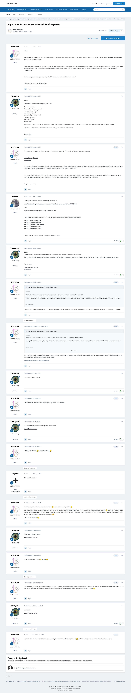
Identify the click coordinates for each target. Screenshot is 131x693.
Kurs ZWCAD (49, 9)
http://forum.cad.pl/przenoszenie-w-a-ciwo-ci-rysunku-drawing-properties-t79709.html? (50, 204)
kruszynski (15, 96)
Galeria (30, 14)
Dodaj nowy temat (92, 38)
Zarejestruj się (119, 3)
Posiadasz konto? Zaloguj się (102, 3)
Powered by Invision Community (65, 690)
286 (15, 212)
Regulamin (39, 14)
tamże (58, 235)
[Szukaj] (102, 9)
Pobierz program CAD (36, 9)
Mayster (15, 474)
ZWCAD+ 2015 (27, 31)
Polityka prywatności (61, 686)
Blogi (14, 14)
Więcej (84, 9)
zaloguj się (65, 660)
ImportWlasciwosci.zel (30, 429)
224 (15, 62)
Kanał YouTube (74, 9)
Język (51, 686)
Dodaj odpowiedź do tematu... (26, 668)
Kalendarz (22, 14)
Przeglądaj (11, 10)
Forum (8, 14)
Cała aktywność (21, 9)
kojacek (15, 197)
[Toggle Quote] (27, 287)
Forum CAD (11, 3)
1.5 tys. (15, 114)
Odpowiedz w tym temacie (113, 38)
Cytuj (29, 89)
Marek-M (20, 29)
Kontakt (71, 686)
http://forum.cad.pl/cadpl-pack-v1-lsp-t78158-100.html (40, 210)
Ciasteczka (79, 686)
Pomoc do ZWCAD (61, 9)
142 (15, 489)
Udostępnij (103, 30)
